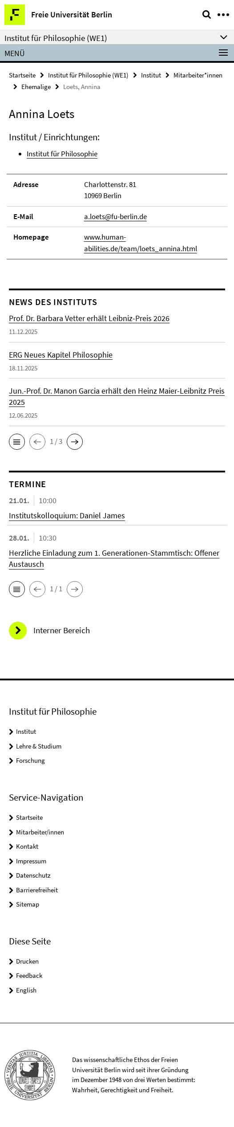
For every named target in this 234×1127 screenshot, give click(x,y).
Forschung (30, 760)
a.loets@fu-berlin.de (115, 216)
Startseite (22, 75)
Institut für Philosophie (62, 154)
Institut (151, 75)
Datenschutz (33, 875)
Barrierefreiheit (37, 890)
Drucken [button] (27, 961)
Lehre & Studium (38, 746)
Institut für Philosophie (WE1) (88, 75)
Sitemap (27, 904)
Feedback (29, 975)
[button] (17, 442)
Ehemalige (36, 86)
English (26, 990)
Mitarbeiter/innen (40, 832)
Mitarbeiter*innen (197, 75)
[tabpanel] (117, 195)
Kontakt (27, 846)
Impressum (31, 861)
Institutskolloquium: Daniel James (67, 515)
